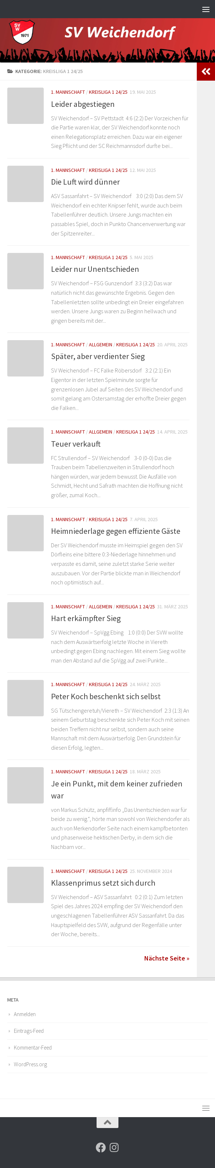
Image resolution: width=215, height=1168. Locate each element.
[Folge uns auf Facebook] (101, 1148)
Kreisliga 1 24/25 (108, 92)
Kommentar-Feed (33, 1047)
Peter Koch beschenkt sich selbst (106, 696)
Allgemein (100, 344)
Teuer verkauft (76, 444)
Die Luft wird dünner (85, 182)
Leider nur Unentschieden (95, 269)
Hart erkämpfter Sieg (86, 618)
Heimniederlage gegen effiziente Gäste (115, 531)
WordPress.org (30, 1064)
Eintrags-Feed (29, 1030)
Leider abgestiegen (83, 104)
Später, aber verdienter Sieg (98, 356)
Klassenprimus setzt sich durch (103, 883)
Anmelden (25, 1014)
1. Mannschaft (68, 92)
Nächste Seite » (166, 958)
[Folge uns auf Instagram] (114, 1148)
